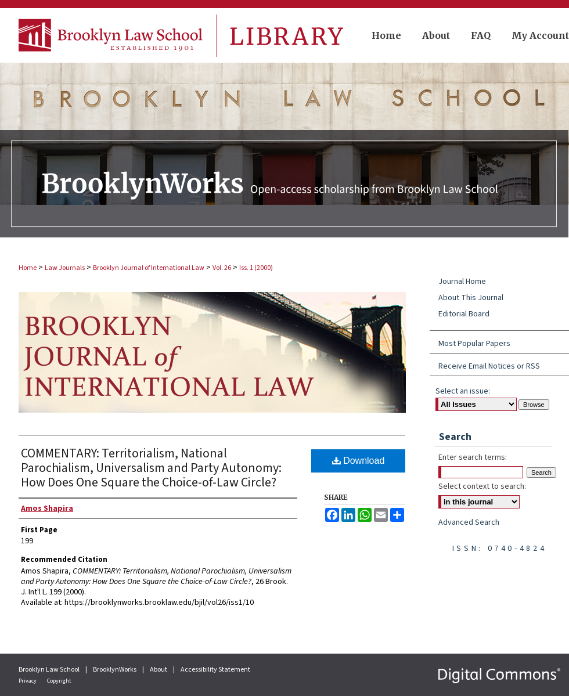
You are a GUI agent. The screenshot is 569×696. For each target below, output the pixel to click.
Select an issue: (462, 391)
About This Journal (470, 298)
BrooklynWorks (115, 670)
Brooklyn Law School (50, 670)
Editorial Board (463, 314)
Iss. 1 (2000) (256, 268)
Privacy (28, 681)
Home (28, 268)
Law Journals (65, 268)
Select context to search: (482, 486)
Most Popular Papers (474, 343)
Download (358, 461)
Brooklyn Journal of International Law (148, 268)
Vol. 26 (222, 268)
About (159, 670)
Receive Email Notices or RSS (489, 366)
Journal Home (462, 281)
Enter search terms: (472, 457)
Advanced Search (468, 522)
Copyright (59, 681)
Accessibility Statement (215, 670)
